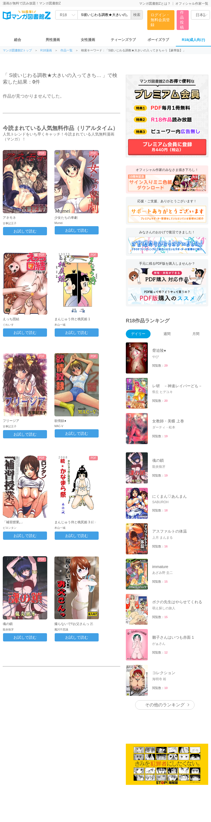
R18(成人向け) (193, 40)
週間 (167, 334)
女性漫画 (88, 40)
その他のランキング (165, 704)
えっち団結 (11, 319)
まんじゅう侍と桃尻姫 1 (72, 319)
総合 (17, 40)
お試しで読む (25, 231)
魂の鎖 (8, 624)
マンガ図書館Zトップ (17, 50)
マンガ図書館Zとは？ (155, 3)
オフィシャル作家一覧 (191, 3)
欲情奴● (60, 421)
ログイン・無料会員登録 (160, 20)
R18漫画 (46, 50)
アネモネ (9, 218)
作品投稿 (182, 19)
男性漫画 (53, 40)
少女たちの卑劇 (65, 218)
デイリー (138, 334)
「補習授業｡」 (13, 522)
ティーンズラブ (123, 40)
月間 (195, 334)
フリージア (11, 421)
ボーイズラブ (158, 40)
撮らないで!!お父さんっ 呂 (73, 624)
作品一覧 (66, 50)
